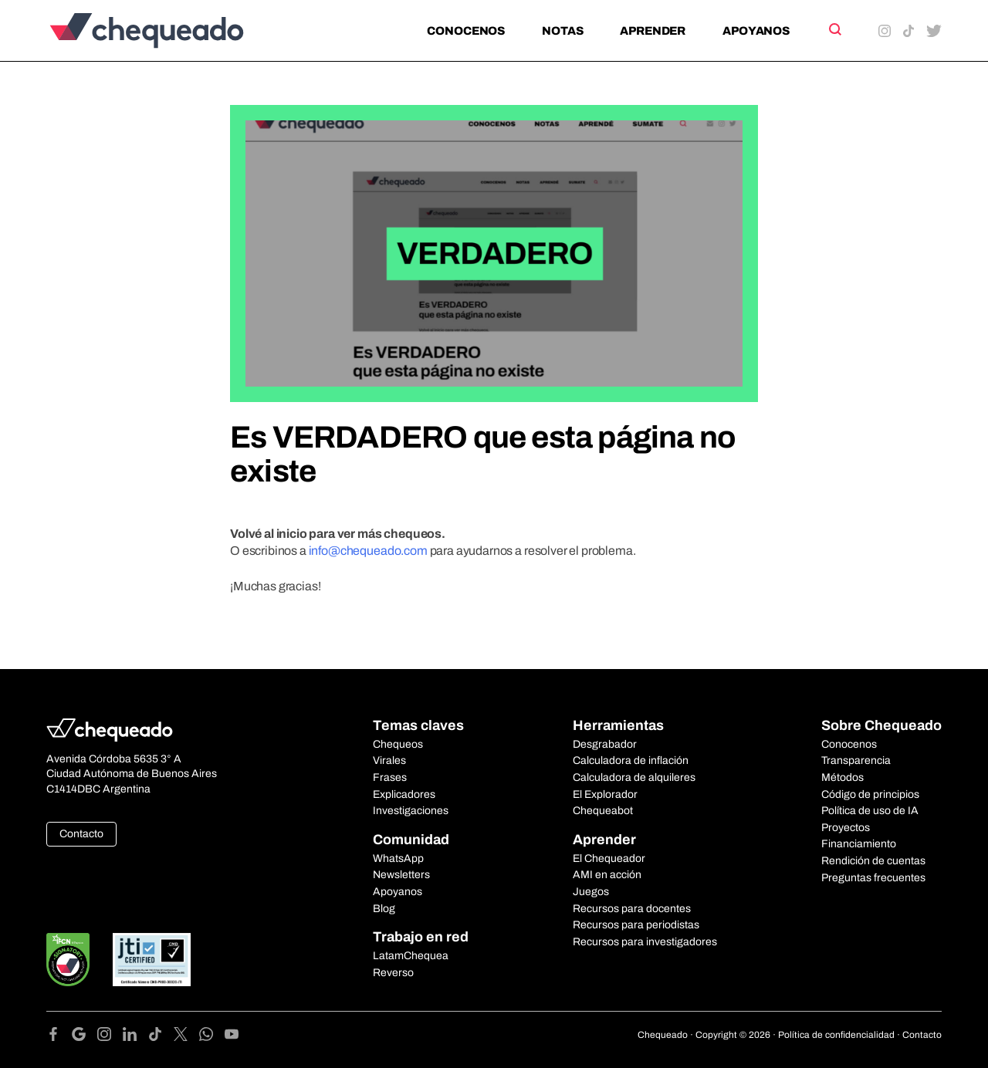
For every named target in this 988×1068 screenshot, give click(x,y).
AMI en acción (607, 874)
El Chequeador (609, 858)
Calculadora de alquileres (634, 777)
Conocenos (466, 31)
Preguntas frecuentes (873, 878)
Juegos (591, 891)
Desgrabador (605, 744)
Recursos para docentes (632, 908)
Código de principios (870, 794)
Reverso (393, 972)
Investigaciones (410, 810)
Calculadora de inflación (631, 760)
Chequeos (398, 744)
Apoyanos (756, 31)
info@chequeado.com (368, 550)
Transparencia (856, 760)
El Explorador (605, 794)
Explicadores (404, 794)
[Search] (834, 29)
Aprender (652, 31)
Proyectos (845, 827)
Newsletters (401, 874)
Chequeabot (603, 810)
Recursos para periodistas (636, 925)
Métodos (842, 777)
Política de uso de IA (870, 810)
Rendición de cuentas (873, 861)
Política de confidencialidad (836, 1034)
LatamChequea (410, 956)
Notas (562, 31)
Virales (389, 760)
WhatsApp (398, 858)
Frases (390, 777)
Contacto (81, 834)
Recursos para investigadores (645, 942)
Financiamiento (858, 844)
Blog (384, 908)
